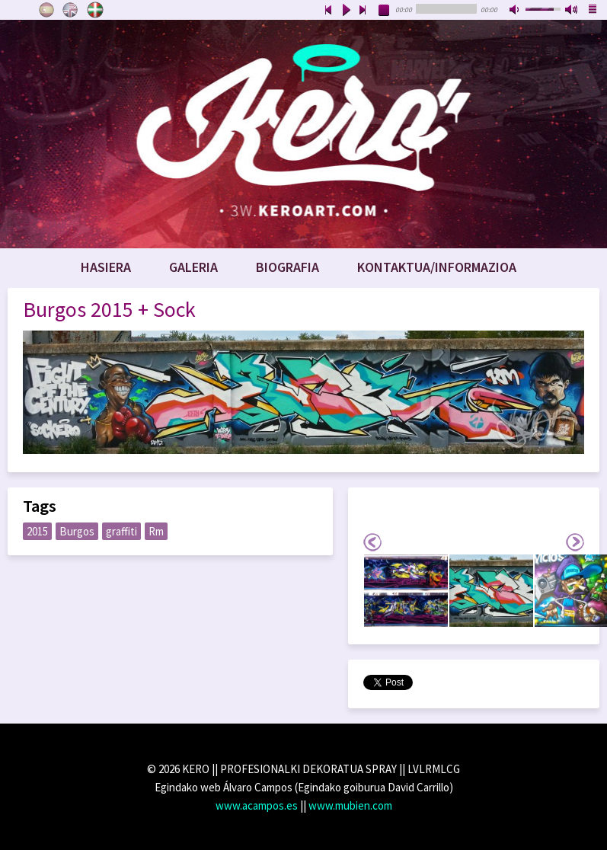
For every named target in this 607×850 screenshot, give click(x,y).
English (70, 10)
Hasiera (106, 267)
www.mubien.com (350, 805)
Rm (156, 531)
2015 (37, 531)
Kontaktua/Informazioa (436, 267)
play (346, 11)
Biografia (287, 267)
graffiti (121, 531)
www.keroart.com (303, 134)
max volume (572, 11)
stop (384, 11)
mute (515, 11)
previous (328, 11)
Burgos (76, 531)
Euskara (95, 10)
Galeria (193, 267)
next (363, 11)
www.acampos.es (257, 805)
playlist (593, 11)
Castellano (46, 10)
